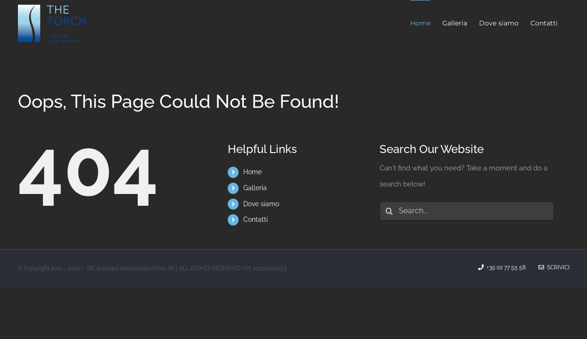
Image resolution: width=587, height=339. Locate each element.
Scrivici (554, 267)
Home (252, 172)
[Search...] (467, 211)
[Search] (389, 211)
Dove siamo (261, 204)
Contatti (255, 219)
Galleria (255, 188)
